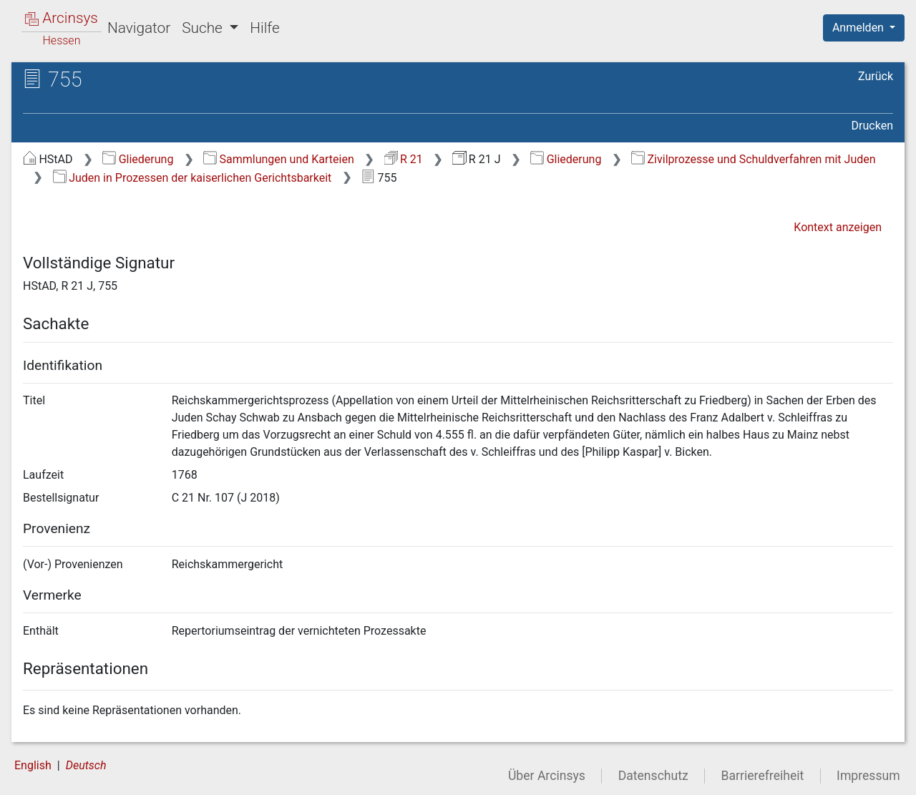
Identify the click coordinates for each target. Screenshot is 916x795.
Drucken (872, 125)
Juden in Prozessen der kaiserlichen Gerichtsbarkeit (192, 178)
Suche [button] (204, 27)
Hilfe (264, 27)
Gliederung (137, 159)
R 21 (403, 159)
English (33, 765)
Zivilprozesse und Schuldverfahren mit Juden (753, 159)
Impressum (868, 776)
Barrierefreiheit (762, 776)
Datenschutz (653, 776)
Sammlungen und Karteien (278, 159)
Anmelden (859, 27)
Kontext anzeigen (838, 227)
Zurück (875, 76)
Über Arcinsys (546, 776)
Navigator (138, 27)
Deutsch (86, 765)
